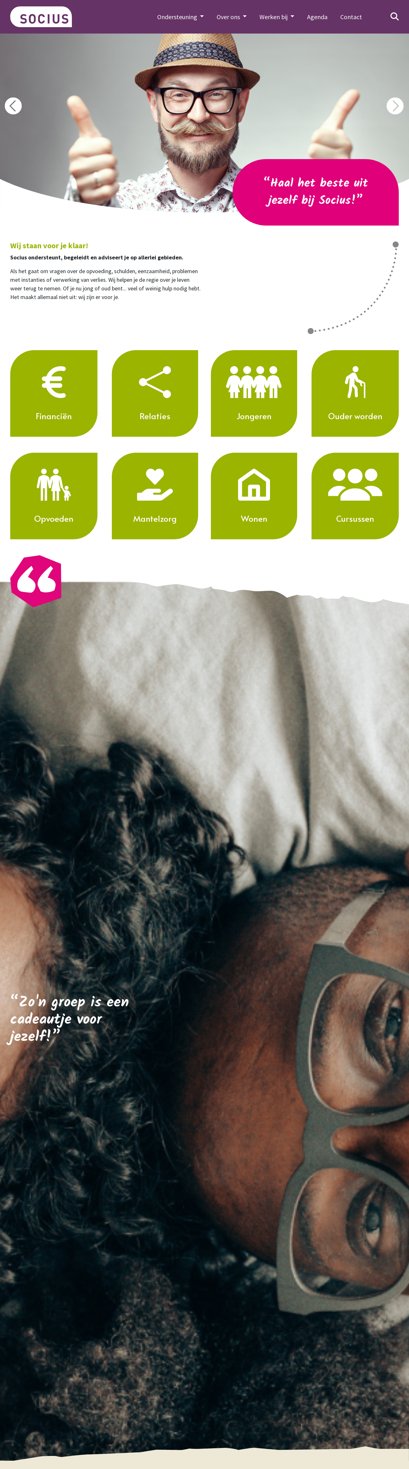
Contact (351, 17)
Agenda (317, 17)
